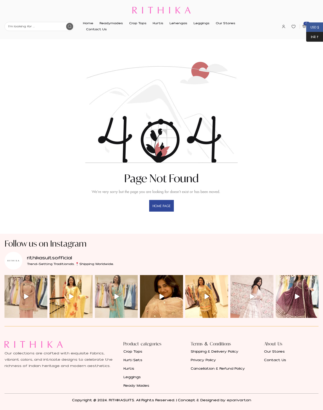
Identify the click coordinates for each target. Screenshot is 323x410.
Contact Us (275, 360)
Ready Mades (136, 385)
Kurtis (128, 368)
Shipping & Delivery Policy (214, 351)
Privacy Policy (203, 360)
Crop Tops (132, 351)
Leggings (132, 377)
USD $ (312, 27)
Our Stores (274, 351)
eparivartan (239, 400)
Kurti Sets (132, 360)
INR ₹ (312, 37)
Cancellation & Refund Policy (218, 368)
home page (161, 206)
